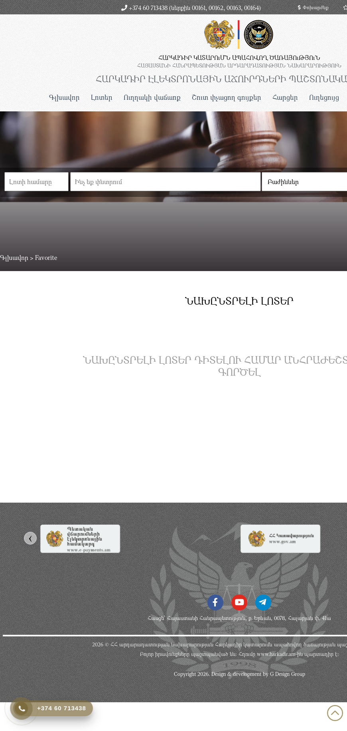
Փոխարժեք (313, 7)
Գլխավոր (64, 97)
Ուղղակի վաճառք (152, 97)
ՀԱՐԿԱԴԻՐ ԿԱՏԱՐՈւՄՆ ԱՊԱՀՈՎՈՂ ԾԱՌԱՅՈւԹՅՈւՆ (239, 57)
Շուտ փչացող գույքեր (226, 97)
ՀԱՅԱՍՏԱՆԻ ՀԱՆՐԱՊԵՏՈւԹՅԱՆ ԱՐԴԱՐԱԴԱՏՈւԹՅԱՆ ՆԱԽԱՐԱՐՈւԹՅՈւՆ (239, 65)
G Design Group (287, 674)
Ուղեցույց (324, 97)
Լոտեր (101, 97)
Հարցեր (285, 97)
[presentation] (30, 538)
